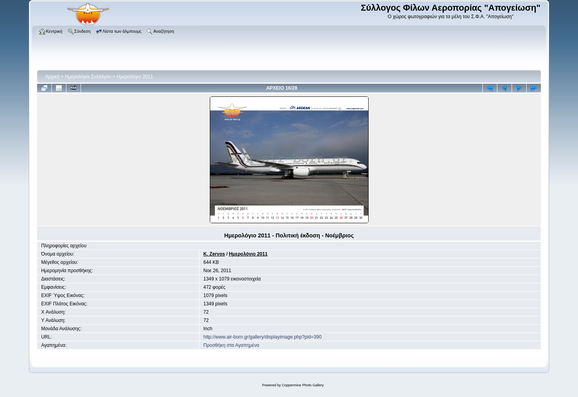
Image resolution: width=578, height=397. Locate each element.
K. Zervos (214, 254)
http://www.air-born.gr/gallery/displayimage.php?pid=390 (262, 337)
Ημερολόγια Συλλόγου (88, 76)
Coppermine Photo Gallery (303, 385)
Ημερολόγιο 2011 (135, 76)
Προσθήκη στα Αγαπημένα (231, 345)
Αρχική (52, 76)
